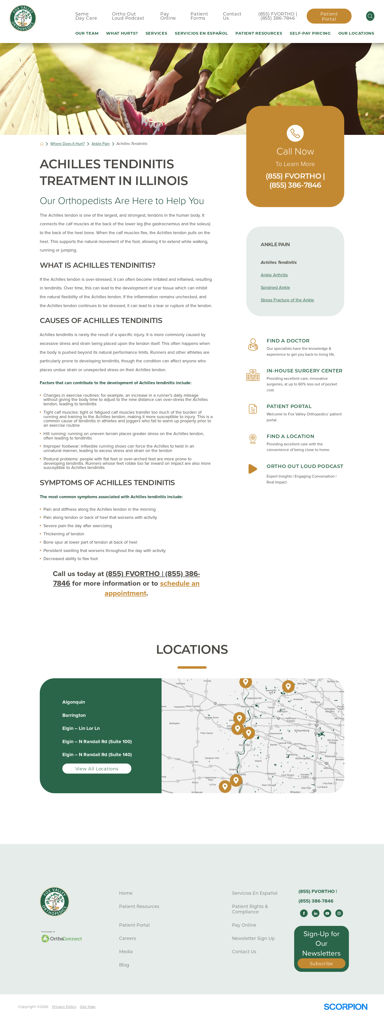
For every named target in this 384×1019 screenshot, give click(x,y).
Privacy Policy (64, 1007)
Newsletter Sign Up (253, 938)
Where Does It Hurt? (67, 144)
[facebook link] (304, 913)
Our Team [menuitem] (87, 33)
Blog (124, 964)
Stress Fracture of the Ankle (287, 300)
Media (126, 951)
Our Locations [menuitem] (356, 33)
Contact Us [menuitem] (232, 16)
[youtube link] (327, 913)
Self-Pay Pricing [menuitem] (310, 33)
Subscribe (321, 963)
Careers (127, 938)
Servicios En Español (254, 893)
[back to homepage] (42, 144)
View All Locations (97, 768)
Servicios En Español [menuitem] (201, 33)
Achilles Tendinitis (279, 262)
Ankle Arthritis (274, 275)
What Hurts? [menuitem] (122, 33)
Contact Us (244, 951)
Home (126, 893)
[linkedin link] (315, 913)
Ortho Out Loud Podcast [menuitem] (128, 16)
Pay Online (244, 925)
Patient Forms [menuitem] (199, 16)
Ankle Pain (101, 144)
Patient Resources (139, 906)
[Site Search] (370, 16)
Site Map (88, 1007)
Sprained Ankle (275, 287)
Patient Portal (329, 16)
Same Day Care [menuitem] (86, 16)
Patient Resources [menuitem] (258, 33)
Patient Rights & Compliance (250, 909)
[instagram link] (339, 913)
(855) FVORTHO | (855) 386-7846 (277, 16)
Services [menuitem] (156, 33)
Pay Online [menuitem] (168, 16)
